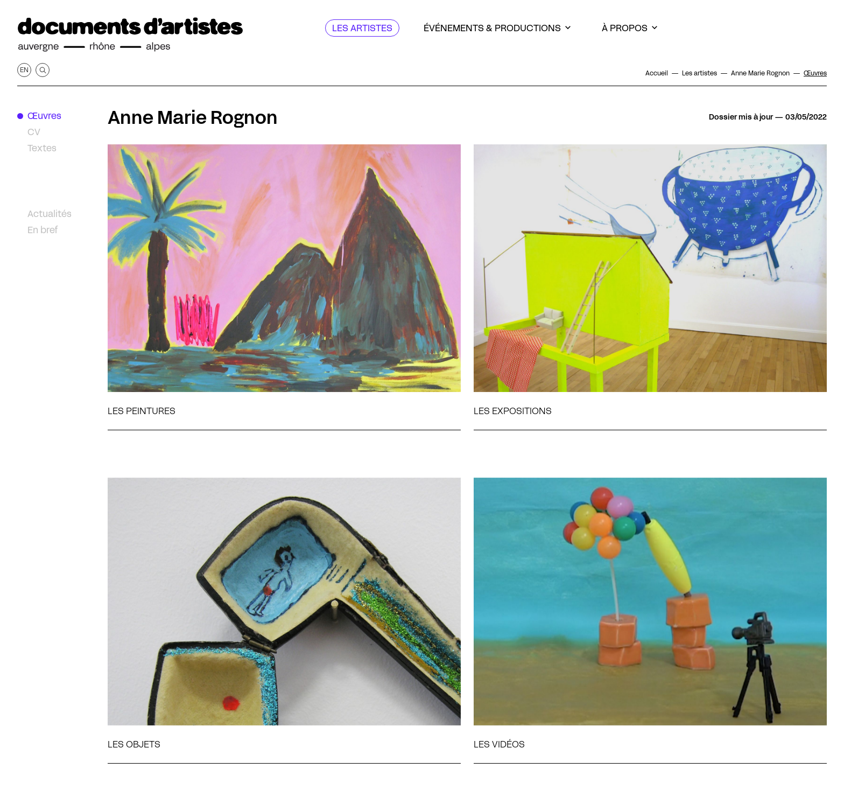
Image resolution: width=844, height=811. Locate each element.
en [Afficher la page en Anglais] (24, 69)
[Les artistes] (362, 28)
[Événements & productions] (497, 28)
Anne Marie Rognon (193, 117)
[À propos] (629, 28)
